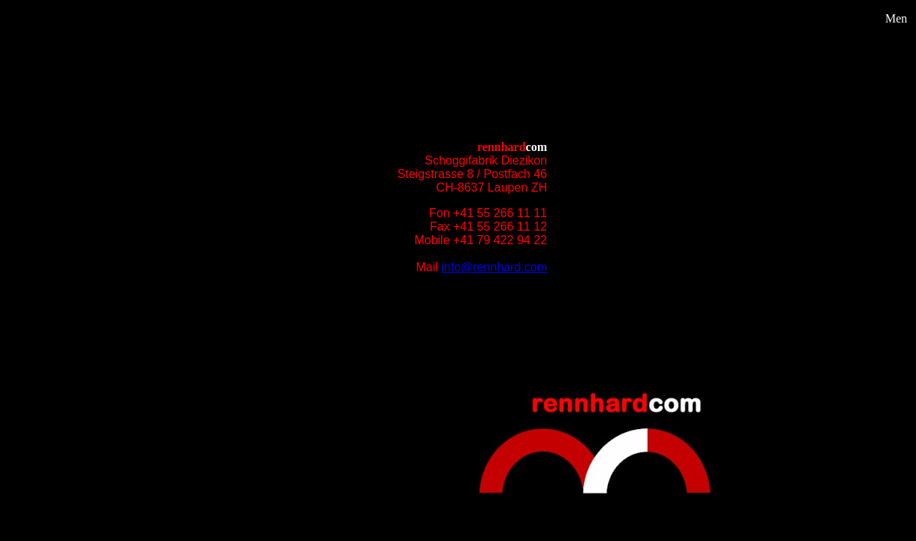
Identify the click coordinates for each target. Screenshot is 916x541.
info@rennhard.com (494, 267)
